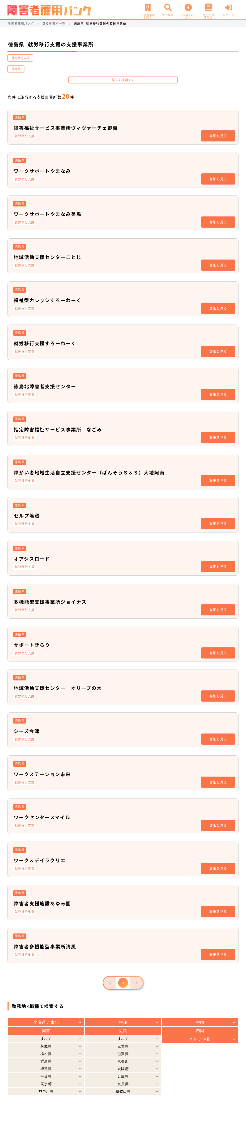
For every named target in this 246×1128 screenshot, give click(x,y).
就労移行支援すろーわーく (47, 343)
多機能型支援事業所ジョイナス (52, 602)
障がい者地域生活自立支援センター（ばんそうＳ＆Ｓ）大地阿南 (93, 472)
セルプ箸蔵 (27, 516)
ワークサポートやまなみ (44, 171)
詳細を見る (218, 136)
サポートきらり (33, 645)
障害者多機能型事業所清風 (47, 946)
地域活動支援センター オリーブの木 (60, 688)
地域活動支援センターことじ (49, 257)
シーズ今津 (27, 731)
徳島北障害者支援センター (47, 386)
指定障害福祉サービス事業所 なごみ (60, 429)
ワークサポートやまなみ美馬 (49, 214)
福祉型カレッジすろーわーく (49, 300)
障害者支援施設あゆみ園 (44, 903)
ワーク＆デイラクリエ (41, 860)
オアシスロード (33, 559)
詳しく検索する (123, 80)
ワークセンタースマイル (44, 817)
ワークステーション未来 (44, 774)
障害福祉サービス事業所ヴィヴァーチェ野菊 (68, 128)
